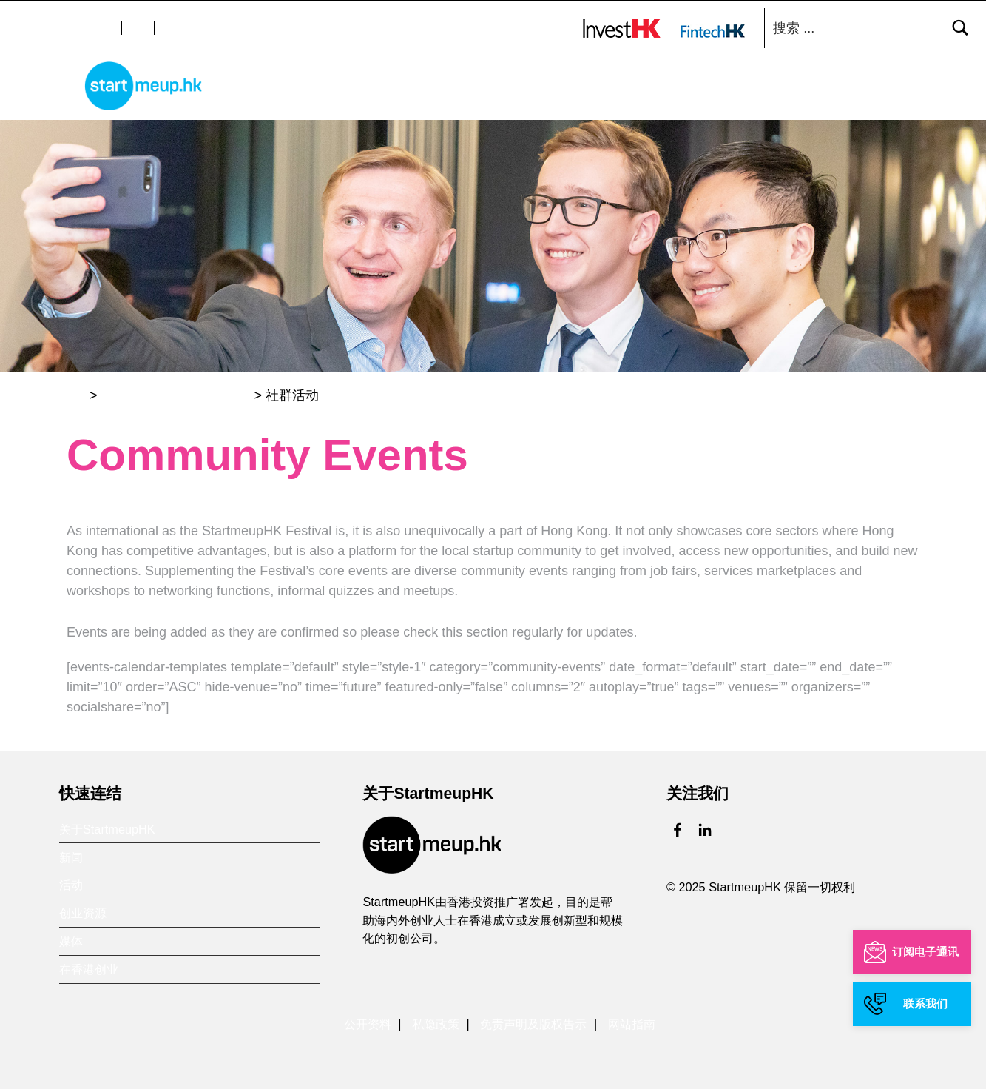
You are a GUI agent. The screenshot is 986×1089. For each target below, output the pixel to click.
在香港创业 (867, 90)
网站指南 (631, 1021)
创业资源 (731, 90)
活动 (661, 90)
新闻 (611, 90)
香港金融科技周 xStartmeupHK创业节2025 (504, 90)
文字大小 (90, 28)
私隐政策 (435, 1021)
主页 (263, 90)
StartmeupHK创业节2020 (176, 391)
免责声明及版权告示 (533, 1021)
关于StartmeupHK (351, 90)
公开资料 (367, 1021)
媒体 (800, 90)
